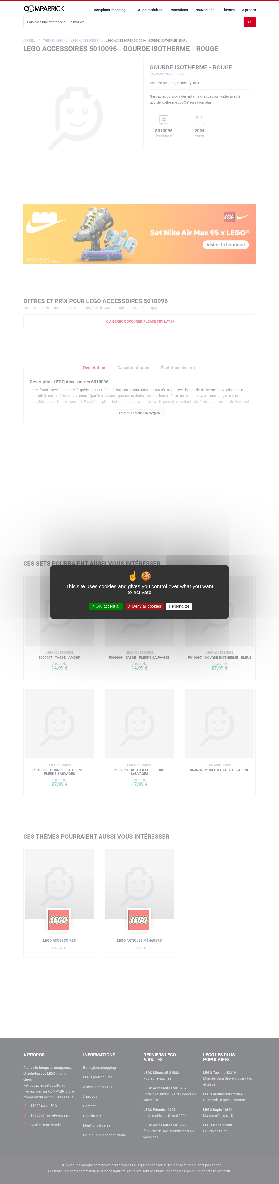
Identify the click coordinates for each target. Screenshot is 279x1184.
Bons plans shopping (109, 10)
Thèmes (228, 10)
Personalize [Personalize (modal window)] (179, 606)
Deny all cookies (144, 606)
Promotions (179, 10)
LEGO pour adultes (147, 10)
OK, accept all (105, 606)
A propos (249, 10)
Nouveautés (204, 10)
